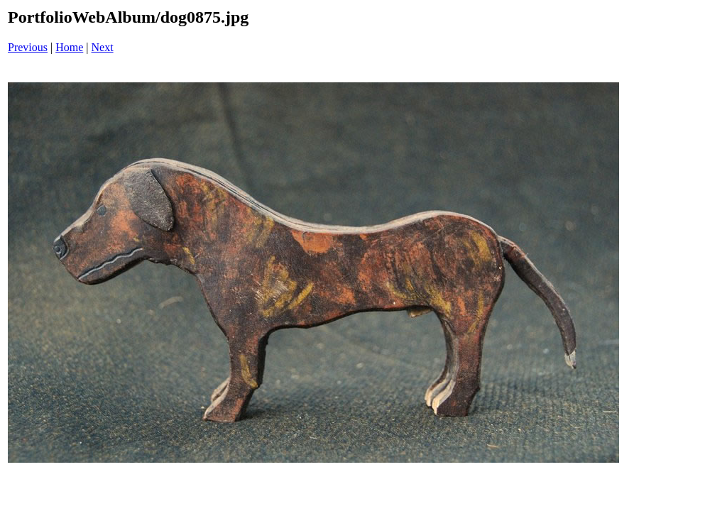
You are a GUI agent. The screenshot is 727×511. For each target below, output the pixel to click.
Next (103, 47)
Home (69, 47)
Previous (28, 47)
